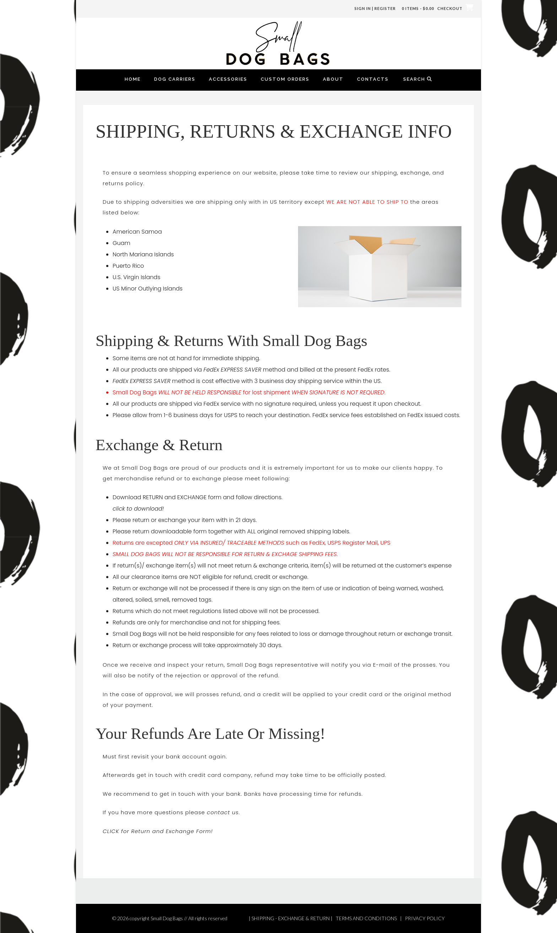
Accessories (228, 79)
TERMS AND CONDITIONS (366, 918)
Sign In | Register (375, 8)
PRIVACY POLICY (425, 918)
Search (417, 79)
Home (133, 79)
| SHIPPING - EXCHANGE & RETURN (289, 918)
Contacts (373, 79)
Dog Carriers (174, 79)
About (333, 79)
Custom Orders (285, 79)
